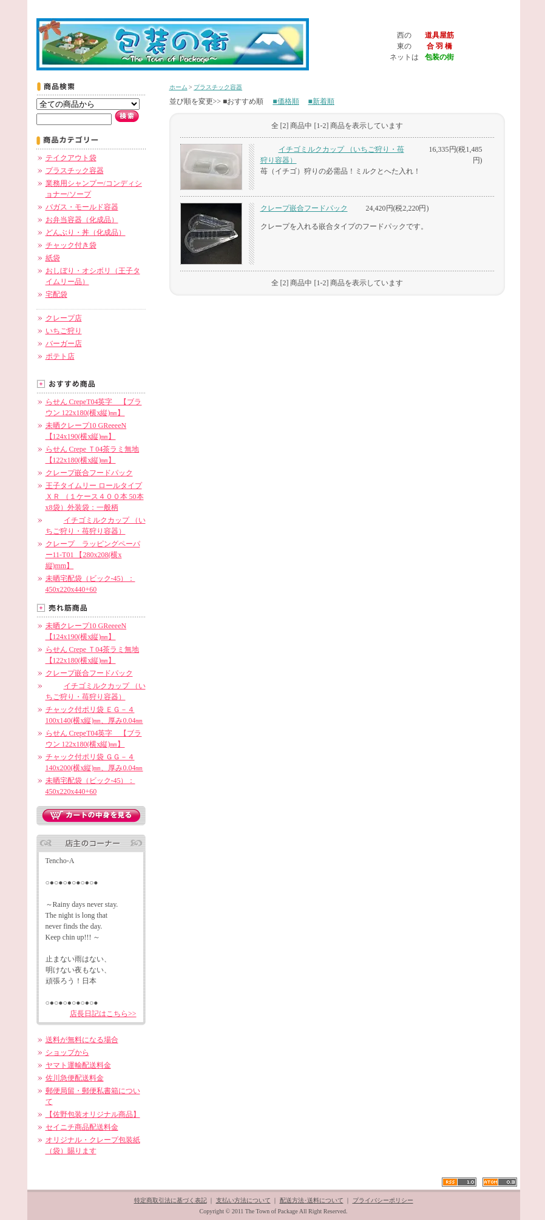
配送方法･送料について (312, 1200)
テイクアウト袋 (71, 158)
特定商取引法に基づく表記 (170, 1200)
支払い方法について (243, 1200)
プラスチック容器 (75, 170)
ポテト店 (60, 356)
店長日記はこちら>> (103, 1013)
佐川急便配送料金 (75, 1078)
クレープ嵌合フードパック (89, 473)
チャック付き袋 (71, 245)
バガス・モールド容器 (82, 207)
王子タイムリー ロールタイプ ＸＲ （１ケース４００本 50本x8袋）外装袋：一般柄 (95, 496)
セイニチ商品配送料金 (82, 1127)
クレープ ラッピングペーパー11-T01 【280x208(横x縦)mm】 (93, 555)
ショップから (67, 1052)
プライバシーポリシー (383, 1200)
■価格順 (285, 101)
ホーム (178, 87)
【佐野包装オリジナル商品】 (93, 1114)
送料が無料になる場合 (82, 1039)
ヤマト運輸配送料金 (78, 1065)
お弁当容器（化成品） (82, 219)
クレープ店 (64, 318)
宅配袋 (56, 294)
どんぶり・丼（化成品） (86, 232)
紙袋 (53, 258)
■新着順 (321, 101)
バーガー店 (64, 343)
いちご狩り (64, 331)
